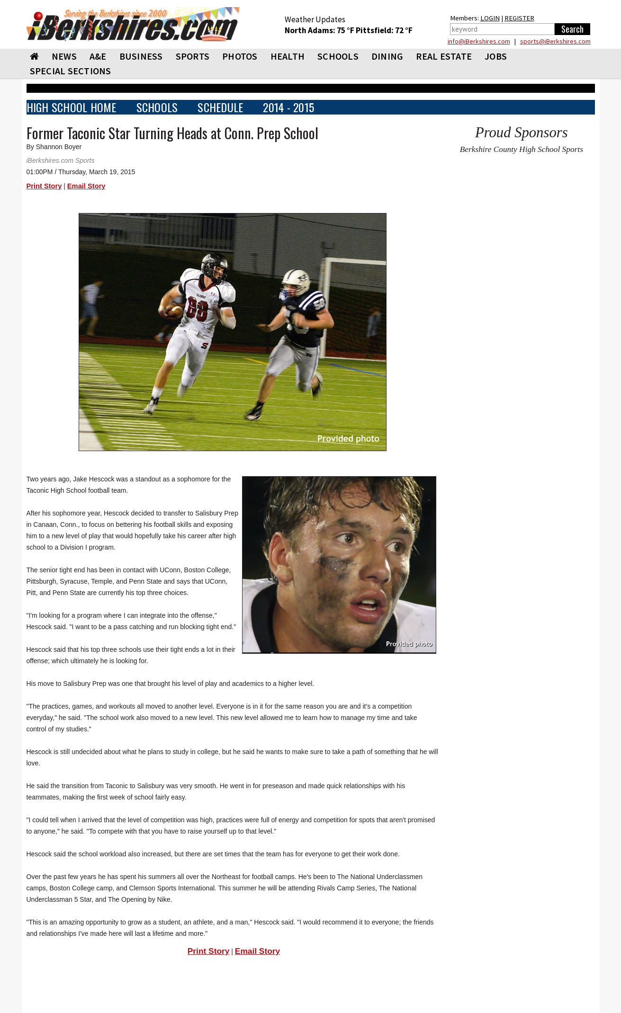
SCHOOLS (338, 56)
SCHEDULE (220, 107)
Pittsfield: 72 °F (384, 30)
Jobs (496, 56)
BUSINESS (141, 56)
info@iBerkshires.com (479, 41)
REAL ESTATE (444, 56)
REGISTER (519, 18)
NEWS (64, 56)
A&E (98, 56)
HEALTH (287, 56)
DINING (387, 56)
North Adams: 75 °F (320, 30)
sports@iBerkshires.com (555, 41)
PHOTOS (240, 56)
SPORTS (193, 56)
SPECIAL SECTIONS (70, 71)
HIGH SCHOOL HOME (72, 107)
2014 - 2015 (288, 107)
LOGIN (490, 18)
